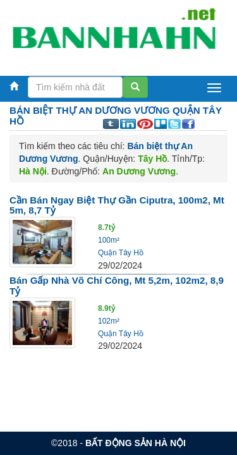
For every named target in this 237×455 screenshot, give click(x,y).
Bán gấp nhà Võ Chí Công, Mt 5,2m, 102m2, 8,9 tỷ (116, 285)
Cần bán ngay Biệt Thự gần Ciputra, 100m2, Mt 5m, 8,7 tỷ (116, 205)
